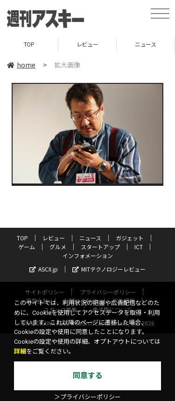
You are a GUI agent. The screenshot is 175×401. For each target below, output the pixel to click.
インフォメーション (88, 255)
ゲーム (26, 247)
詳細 (20, 351)
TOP (29, 44)
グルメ (57, 247)
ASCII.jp (43, 269)
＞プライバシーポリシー (87, 397)
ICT (138, 247)
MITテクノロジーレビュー (109, 269)
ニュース (145, 44)
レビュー (87, 44)
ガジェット (130, 238)
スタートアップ (100, 247)
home (21, 64)
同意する (88, 375)
